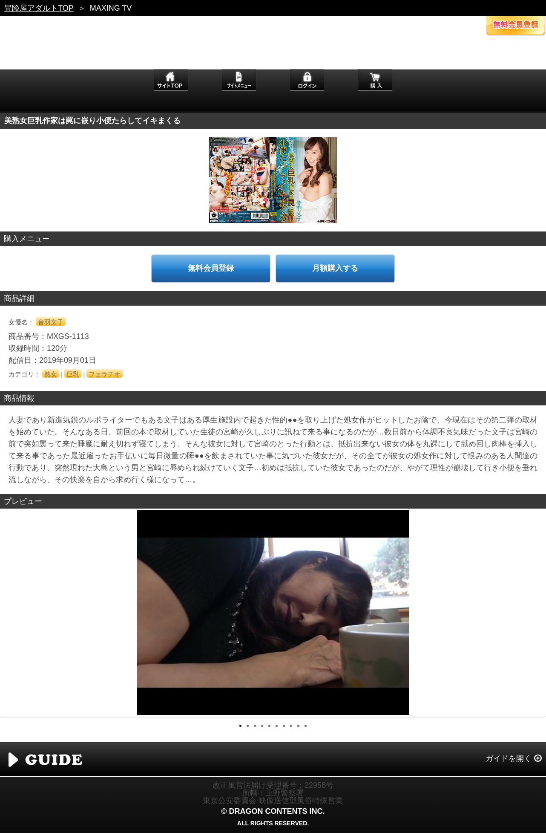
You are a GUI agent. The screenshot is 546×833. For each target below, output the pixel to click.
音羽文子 (50, 322)
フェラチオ (105, 374)
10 (306, 726)
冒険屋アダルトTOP (39, 8)
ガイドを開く (509, 758)
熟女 (50, 374)
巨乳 (72, 374)
